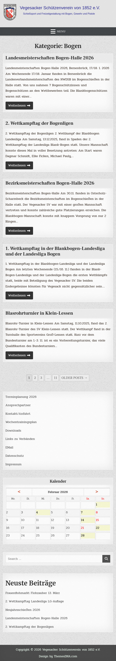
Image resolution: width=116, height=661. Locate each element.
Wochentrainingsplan (21, 422)
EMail (9, 447)
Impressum (14, 464)
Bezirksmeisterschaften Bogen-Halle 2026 (50, 183)
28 (88, 536)
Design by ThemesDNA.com (58, 656)
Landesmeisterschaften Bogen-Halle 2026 (50, 58)
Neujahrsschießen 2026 (23, 609)
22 (103, 528)
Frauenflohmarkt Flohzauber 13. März (33, 593)
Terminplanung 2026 (21, 396)
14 (88, 520)
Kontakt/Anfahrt (18, 413)
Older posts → (74, 378)
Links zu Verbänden (20, 438)
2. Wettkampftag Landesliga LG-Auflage (35, 601)
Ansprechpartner (18, 405)
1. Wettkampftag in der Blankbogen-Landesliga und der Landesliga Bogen (55, 251)
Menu (61, 31)
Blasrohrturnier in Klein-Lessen (39, 313)
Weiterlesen (20, 106)
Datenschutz (15, 455)
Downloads (13, 430)
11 (55, 378)
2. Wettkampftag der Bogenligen (39, 123)
